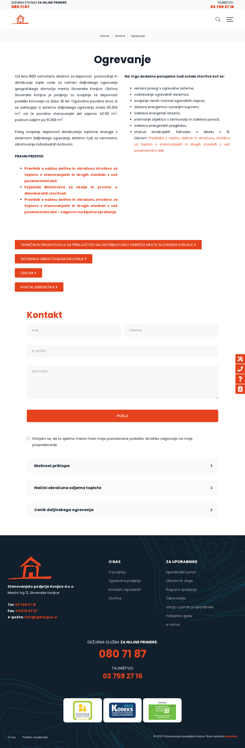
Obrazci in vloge (179, 580)
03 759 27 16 (25, 604)
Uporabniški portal (181, 572)
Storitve (120, 36)
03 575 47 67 (27, 610)
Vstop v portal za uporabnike (190, 607)
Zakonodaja (175, 598)
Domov (104, 36)
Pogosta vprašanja (181, 589)
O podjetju (117, 572)
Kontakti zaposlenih (125, 589)
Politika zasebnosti (35, 737)
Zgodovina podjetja (125, 580)
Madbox (231, 736)
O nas (12, 737)
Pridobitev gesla (179, 616)
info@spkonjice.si (40, 617)
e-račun (173, 624)
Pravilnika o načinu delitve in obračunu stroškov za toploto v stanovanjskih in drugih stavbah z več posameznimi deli (182, 144)
